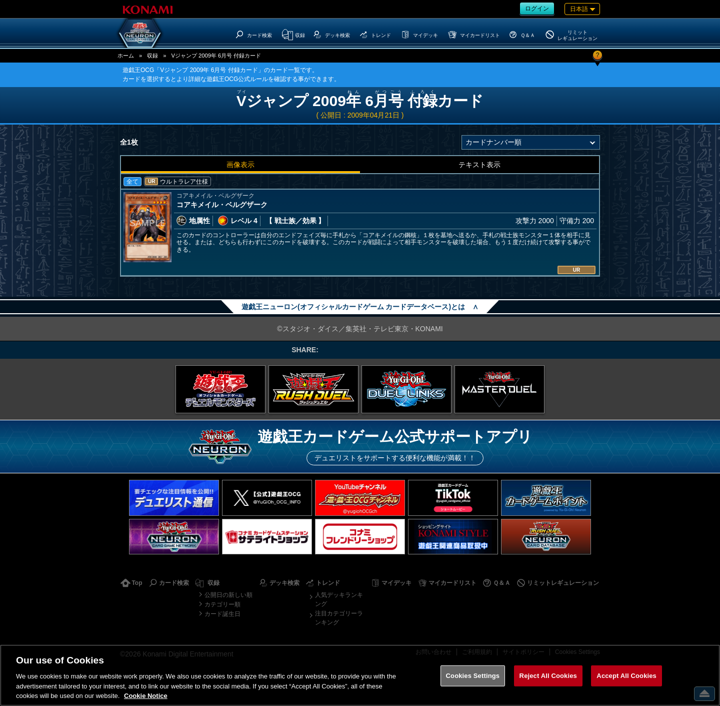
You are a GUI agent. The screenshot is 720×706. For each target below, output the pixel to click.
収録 (152, 56)
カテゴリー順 (222, 604)
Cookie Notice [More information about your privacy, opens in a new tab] (146, 695)
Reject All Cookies (548, 675)
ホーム (126, 56)
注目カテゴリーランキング (339, 618)
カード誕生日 (222, 613)
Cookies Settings (473, 675)
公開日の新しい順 (228, 594)
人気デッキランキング (339, 599)
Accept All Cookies (626, 675)
